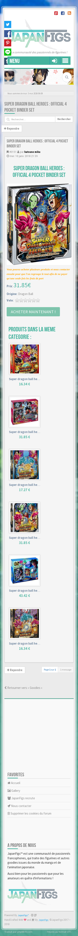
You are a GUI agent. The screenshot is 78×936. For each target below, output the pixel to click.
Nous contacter (19, 806)
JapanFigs (43, 920)
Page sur (50, 669)
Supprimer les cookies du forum (29, 813)
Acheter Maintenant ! (33, 311)
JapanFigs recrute (21, 798)
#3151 (13, 151)
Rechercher (64, 119)
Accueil (13, 783)
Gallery (13, 791)
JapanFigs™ (23, 915)
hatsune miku (32, 151)
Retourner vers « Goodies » (23, 688)
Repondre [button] (11, 128)
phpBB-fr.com (24, 931)
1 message (65, 669)
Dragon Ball (25, 294)
